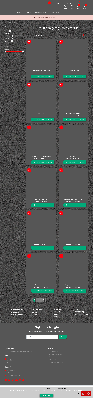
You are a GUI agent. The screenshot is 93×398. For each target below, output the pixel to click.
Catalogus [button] (8, 12)
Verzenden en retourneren (56, 362)
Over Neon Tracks (53, 351)
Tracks (8, 30)
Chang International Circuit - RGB (73, 285)
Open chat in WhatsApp (13, 375)
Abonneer (62, 336)
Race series (9, 36)
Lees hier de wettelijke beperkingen (46, 340)
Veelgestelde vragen (41, 12)
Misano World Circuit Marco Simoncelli (73, 199)
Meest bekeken (38, 35)
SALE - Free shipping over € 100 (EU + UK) (44, 17)
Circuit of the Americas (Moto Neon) (41, 156)
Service (50, 348)
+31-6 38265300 (11, 370)
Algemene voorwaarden (55, 354)
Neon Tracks (9, 348)
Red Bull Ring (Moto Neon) (73, 113)
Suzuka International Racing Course (41, 70)
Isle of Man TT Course (73, 70)
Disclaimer (52, 357)
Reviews (29, 12)
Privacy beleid (52, 359)
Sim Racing (9, 38)
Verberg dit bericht (46, 395)
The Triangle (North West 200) (41, 242)
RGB (7, 33)
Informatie (19, 12)
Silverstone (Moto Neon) (41, 285)
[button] (79, 3)
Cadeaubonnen (55, 12)
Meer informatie (77, 390)
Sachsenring (73, 156)
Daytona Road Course (41, 199)
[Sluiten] (86, 17)
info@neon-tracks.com (13, 373)
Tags (9, 22)
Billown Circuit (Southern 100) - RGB (73, 242)
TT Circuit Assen (41, 113)
